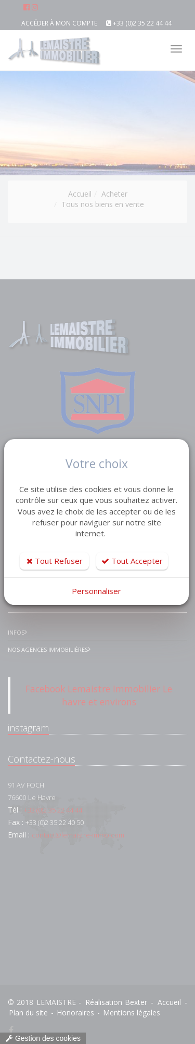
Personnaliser (96, 591)
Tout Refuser (55, 561)
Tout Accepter (132, 561)
